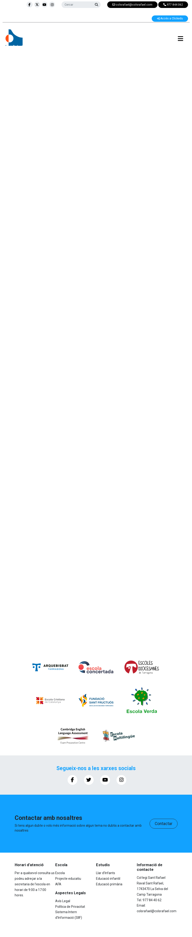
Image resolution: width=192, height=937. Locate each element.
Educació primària (109, 884)
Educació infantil (108, 878)
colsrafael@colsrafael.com (156, 911)
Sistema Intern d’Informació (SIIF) (68, 914)
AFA (58, 884)
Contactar (163, 823)
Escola (60, 873)
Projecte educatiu (68, 878)
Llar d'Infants (105, 873)
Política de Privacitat (70, 906)
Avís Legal (62, 901)
